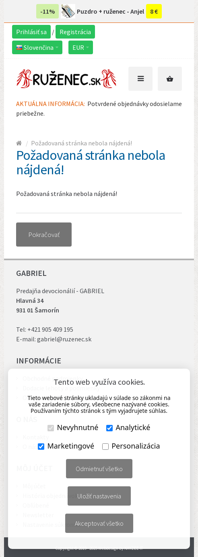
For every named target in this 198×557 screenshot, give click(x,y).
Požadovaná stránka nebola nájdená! (81, 143)
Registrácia (75, 32)
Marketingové (66, 446)
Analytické (128, 427)
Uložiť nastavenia (99, 496)
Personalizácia (131, 446)
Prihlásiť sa (31, 32)
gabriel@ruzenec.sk (64, 339)
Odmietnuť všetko (99, 469)
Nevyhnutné (72, 427)
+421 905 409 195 (50, 329)
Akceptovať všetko (99, 523)
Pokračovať (44, 234)
